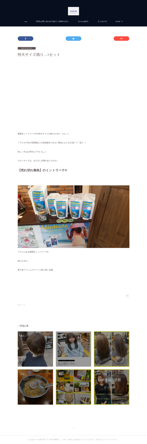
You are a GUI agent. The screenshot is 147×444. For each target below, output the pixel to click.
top (26, 21)
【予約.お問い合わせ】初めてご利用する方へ (52, 21)
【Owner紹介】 (83, 21)
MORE (118, 21)
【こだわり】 (102, 21)
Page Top (73, 428)
